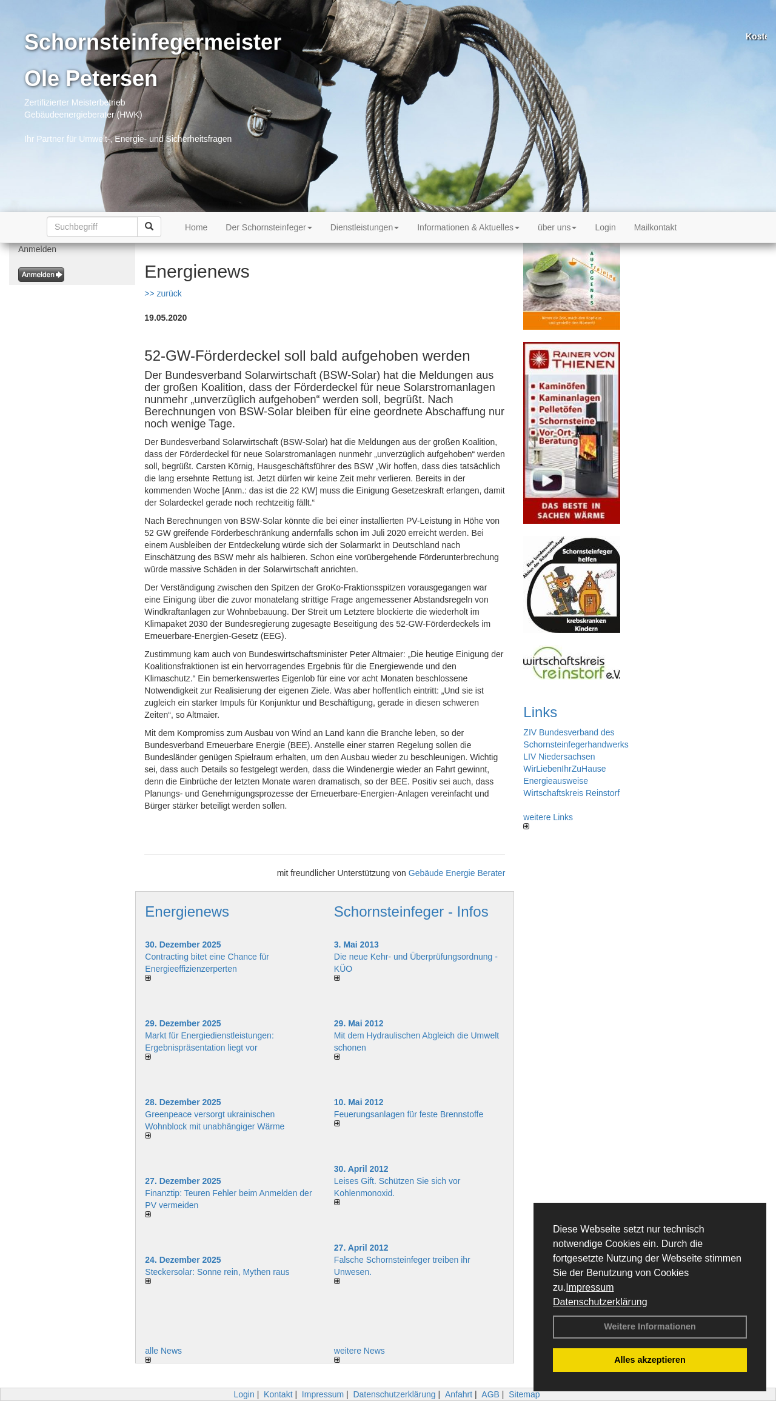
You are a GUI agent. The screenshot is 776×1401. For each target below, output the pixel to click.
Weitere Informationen (650, 1326)
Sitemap (524, 1394)
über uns (557, 227)
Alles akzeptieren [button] (650, 1360)
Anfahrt (458, 1394)
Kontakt (278, 1394)
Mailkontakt (655, 227)
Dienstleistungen (365, 227)
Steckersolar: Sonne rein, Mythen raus (217, 1272)
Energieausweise (555, 781)
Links (540, 712)
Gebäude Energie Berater (457, 873)
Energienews (187, 911)
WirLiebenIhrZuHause (564, 769)
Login (605, 227)
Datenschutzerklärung (600, 1302)
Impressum (590, 1287)
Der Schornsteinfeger (269, 227)
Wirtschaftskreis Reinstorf (571, 793)
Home (196, 227)
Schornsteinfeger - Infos (411, 911)
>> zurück (162, 293)
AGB (490, 1394)
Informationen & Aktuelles (468, 227)
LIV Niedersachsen (559, 756)
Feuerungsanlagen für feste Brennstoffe (408, 1114)
